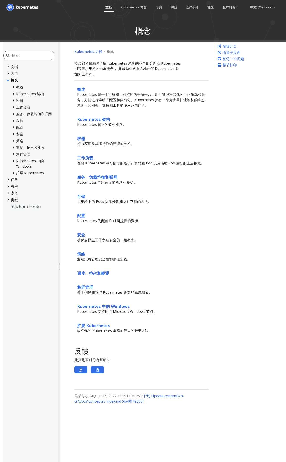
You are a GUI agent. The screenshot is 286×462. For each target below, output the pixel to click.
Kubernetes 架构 (93, 119)
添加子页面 (228, 52)
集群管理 (85, 287)
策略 (81, 254)
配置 (81, 215)
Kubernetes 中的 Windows (103, 306)
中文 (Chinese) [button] (261, 7)
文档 (108, 7)
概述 (81, 89)
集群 (92, 68)
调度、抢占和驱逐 (93, 273)
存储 (81, 196)
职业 (174, 7)
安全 (81, 234)
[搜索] (33, 55)
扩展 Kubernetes (93, 325)
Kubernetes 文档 (88, 51)
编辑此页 (227, 46)
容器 (81, 138)
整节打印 (227, 65)
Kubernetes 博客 (134, 7)
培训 (159, 7)
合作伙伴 (192, 7)
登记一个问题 (230, 58)
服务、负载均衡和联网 (97, 177)
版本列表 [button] (229, 7)
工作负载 (85, 157)
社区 (210, 7)
